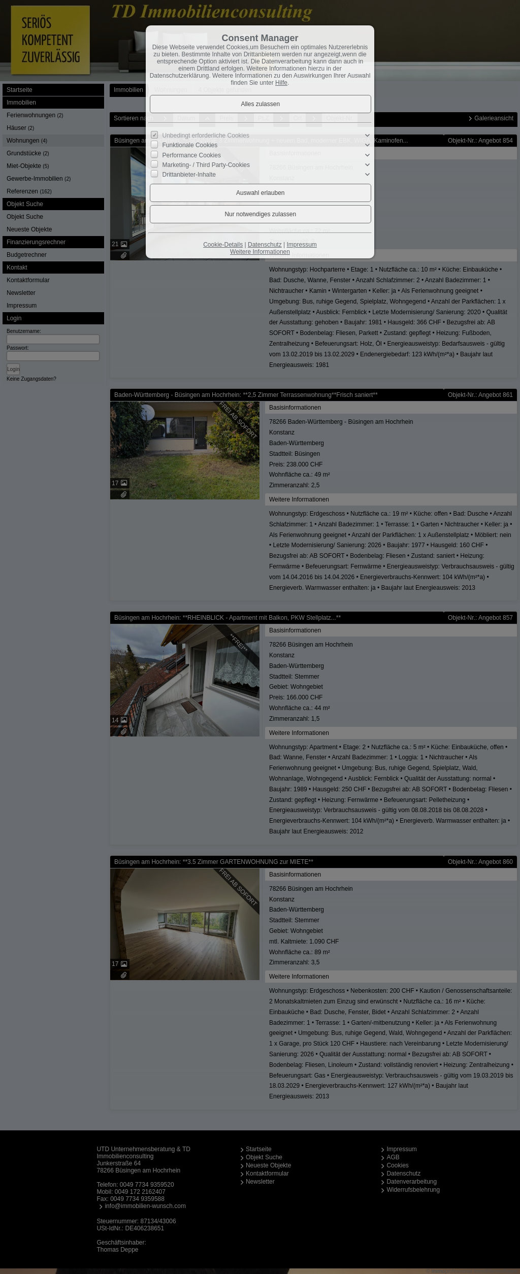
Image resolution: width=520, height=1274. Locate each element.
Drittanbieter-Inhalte (189, 174)
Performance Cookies (191, 154)
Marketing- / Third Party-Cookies (206, 165)
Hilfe (281, 82)
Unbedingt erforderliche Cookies (205, 135)
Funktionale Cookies (190, 145)
